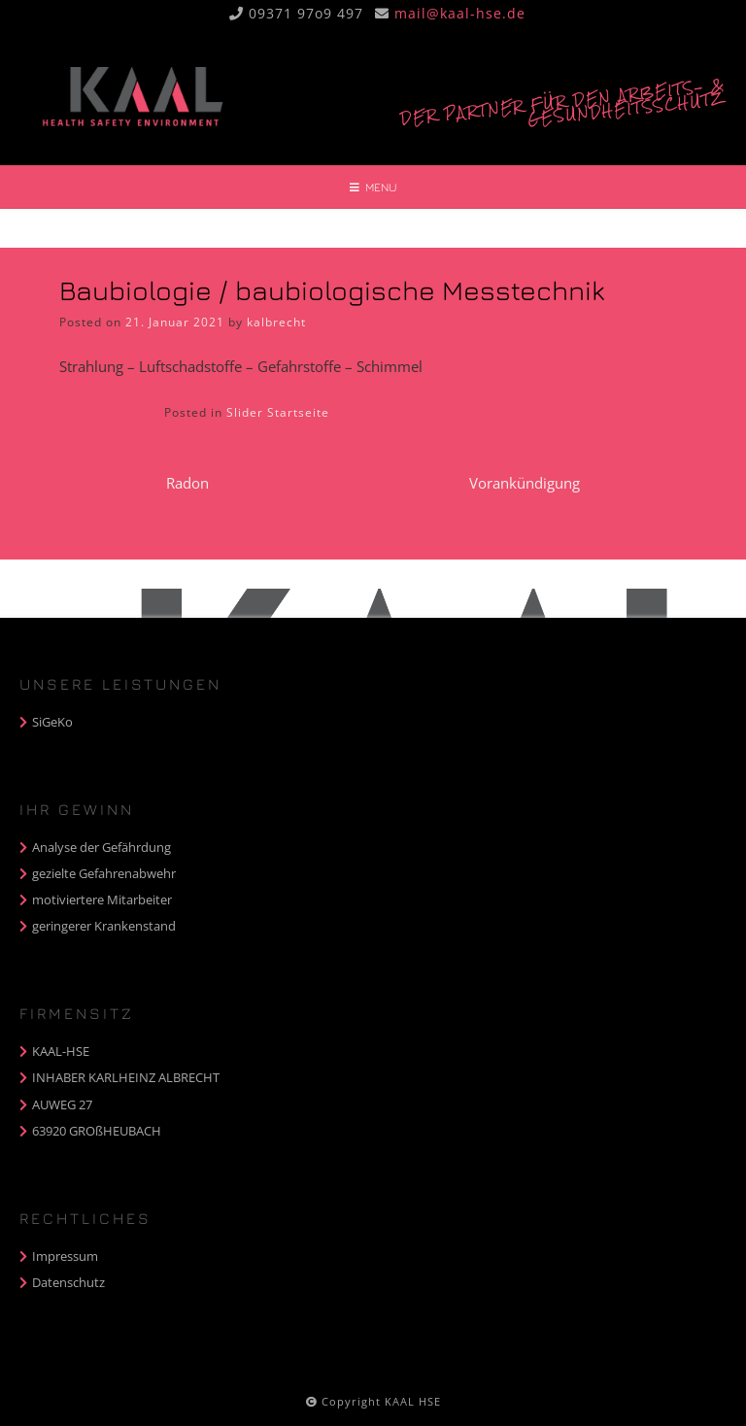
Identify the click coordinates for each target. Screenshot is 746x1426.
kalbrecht (276, 322)
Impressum (65, 1256)
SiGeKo (52, 721)
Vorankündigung (524, 482)
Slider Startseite (277, 412)
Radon (187, 482)
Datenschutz (68, 1282)
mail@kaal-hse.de (460, 13)
